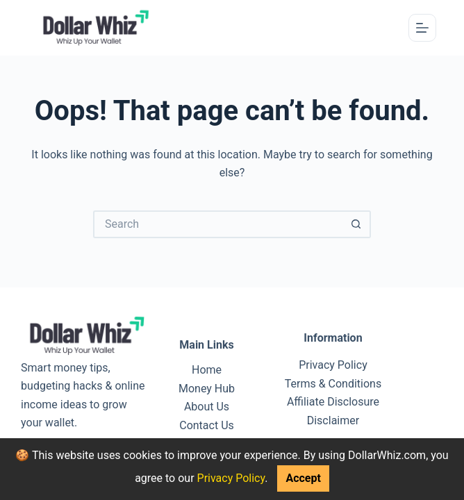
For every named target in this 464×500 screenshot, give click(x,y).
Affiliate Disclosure (333, 401)
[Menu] (422, 28)
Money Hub (207, 388)
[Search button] (357, 224)
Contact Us (206, 425)
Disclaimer (333, 420)
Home (207, 369)
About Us (206, 406)
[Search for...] (218, 224)
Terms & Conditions (333, 383)
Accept (302, 478)
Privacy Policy (231, 478)
